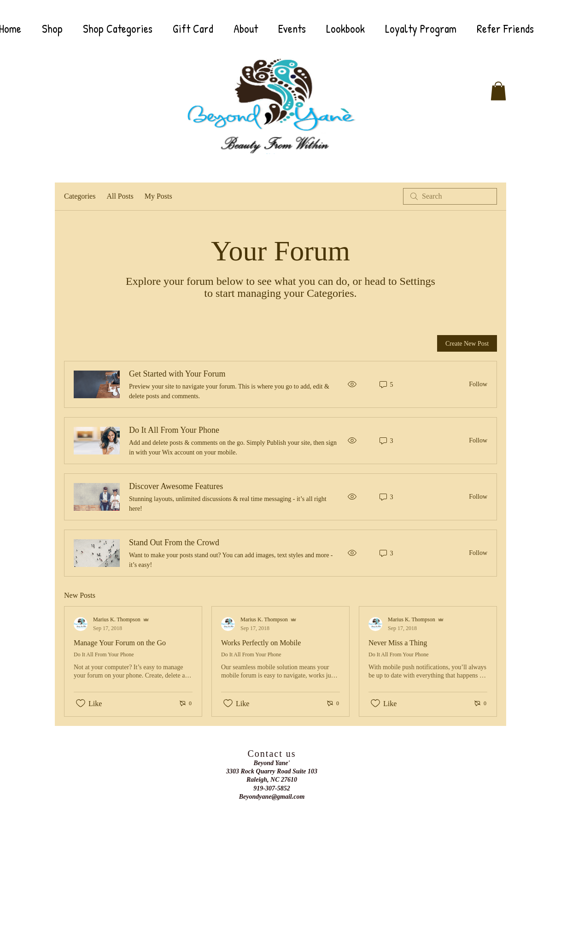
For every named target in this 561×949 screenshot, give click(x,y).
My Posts (158, 196)
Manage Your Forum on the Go (120, 643)
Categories (79, 196)
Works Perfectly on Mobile (261, 643)
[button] (498, 91)
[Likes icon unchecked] (81, 703)
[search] (450, 196)
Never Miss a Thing (397, 643)
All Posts (119, 196)
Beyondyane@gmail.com (272, 796)
